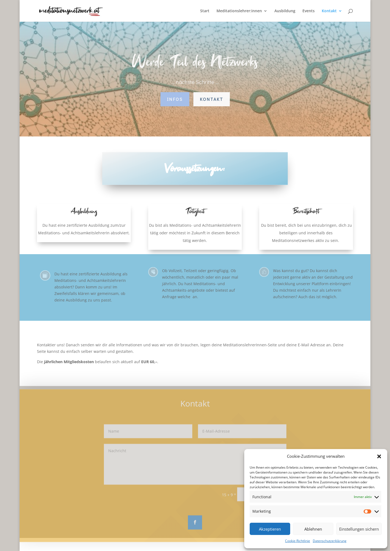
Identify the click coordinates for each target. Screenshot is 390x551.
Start (204, 11)
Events (308, 11)
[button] (379, 456)
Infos (175, 99)
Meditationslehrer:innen (239, 11)
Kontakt (329, 11)
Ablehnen (313, 529)
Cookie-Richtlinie (297, 540)
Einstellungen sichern (359, 529)
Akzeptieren (270, 529)
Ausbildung (284, 11)
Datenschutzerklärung (329, 540)
